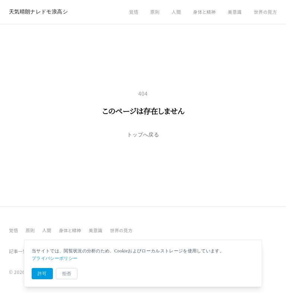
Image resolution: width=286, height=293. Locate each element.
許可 (42, 273)
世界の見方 (265, 12)
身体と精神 (204, 12)
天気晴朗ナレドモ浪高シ (38, 12)
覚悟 (133, 12)
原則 (155, 12)
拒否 (67, 273)
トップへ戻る (143, 135)
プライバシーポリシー (54, 258)
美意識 (235, 12)
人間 (176, 12)
